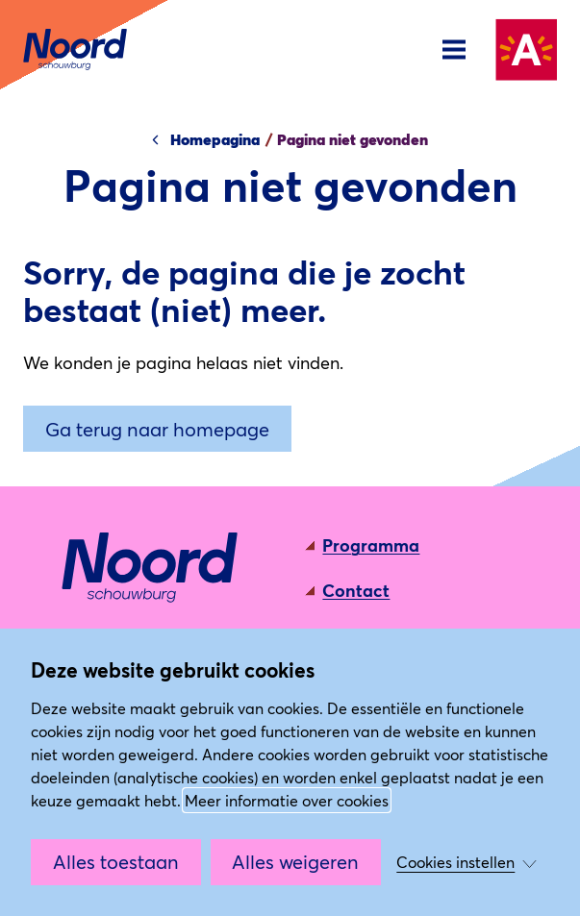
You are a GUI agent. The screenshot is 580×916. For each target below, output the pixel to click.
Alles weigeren (295, 861)
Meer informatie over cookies (287, 800)
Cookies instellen (455, 862)
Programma (370, 545)
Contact (356, 590)
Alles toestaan (116, 861)
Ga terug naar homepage (157, 428)
